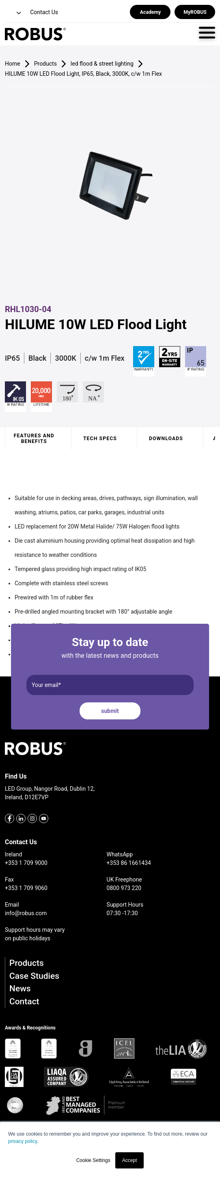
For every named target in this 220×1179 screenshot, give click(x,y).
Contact (24, 1001)
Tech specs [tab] (100, 438)
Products (26, 963)
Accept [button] (129, 1160)
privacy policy (22, 1141)
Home (12, 63)
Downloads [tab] (166, 438)
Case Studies (34, 976)
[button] (14, 13)
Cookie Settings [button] (93, 1160)
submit (110, 711)
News (20, 988)
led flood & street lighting (102, 63)
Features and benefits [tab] (34, 438)
